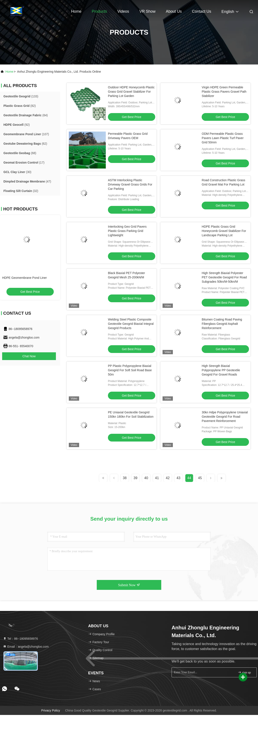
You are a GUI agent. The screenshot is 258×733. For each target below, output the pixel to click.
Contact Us (201, 11)
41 (157, 478)
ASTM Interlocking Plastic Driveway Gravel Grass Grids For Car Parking (130, 184)
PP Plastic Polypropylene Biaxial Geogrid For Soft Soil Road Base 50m (130, 370)
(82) (19, 105)
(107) (26, 134)
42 (168, 478)
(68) (19, 153)
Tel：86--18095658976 (20, 638)
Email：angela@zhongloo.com (26, 646)
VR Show (147, 11)
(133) (20, 96)
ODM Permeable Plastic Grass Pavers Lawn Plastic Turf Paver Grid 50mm (223, 138)
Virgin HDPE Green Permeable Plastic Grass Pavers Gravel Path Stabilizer (224, 92)
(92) (16, 124)
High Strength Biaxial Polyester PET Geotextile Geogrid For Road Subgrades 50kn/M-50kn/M (224, 277)
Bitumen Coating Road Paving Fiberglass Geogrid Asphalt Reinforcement (222, 324)
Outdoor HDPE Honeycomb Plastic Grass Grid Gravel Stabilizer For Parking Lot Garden (131, 92)
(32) (20, 191)
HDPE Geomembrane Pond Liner (24, 277)
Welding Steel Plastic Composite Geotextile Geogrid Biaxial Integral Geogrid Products (131, 324)
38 (125, 478)
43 (178, 478)
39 (135, 478)
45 (200, 478)
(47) (27, 181)
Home (76, 11)
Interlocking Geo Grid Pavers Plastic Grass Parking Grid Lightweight (127, 231)
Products (99, 11)
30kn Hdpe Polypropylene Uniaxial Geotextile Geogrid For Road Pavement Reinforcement (225, 417)
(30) (17, 172)
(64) (25, 115)
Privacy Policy (50, 710)
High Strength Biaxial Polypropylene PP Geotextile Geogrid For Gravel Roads (221, 370)
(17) (24, 162)
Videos (123, 11)
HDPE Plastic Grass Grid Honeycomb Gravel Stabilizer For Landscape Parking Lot (224, 231)
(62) (25, 143)
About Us (174, 11)
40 (146, 478)
